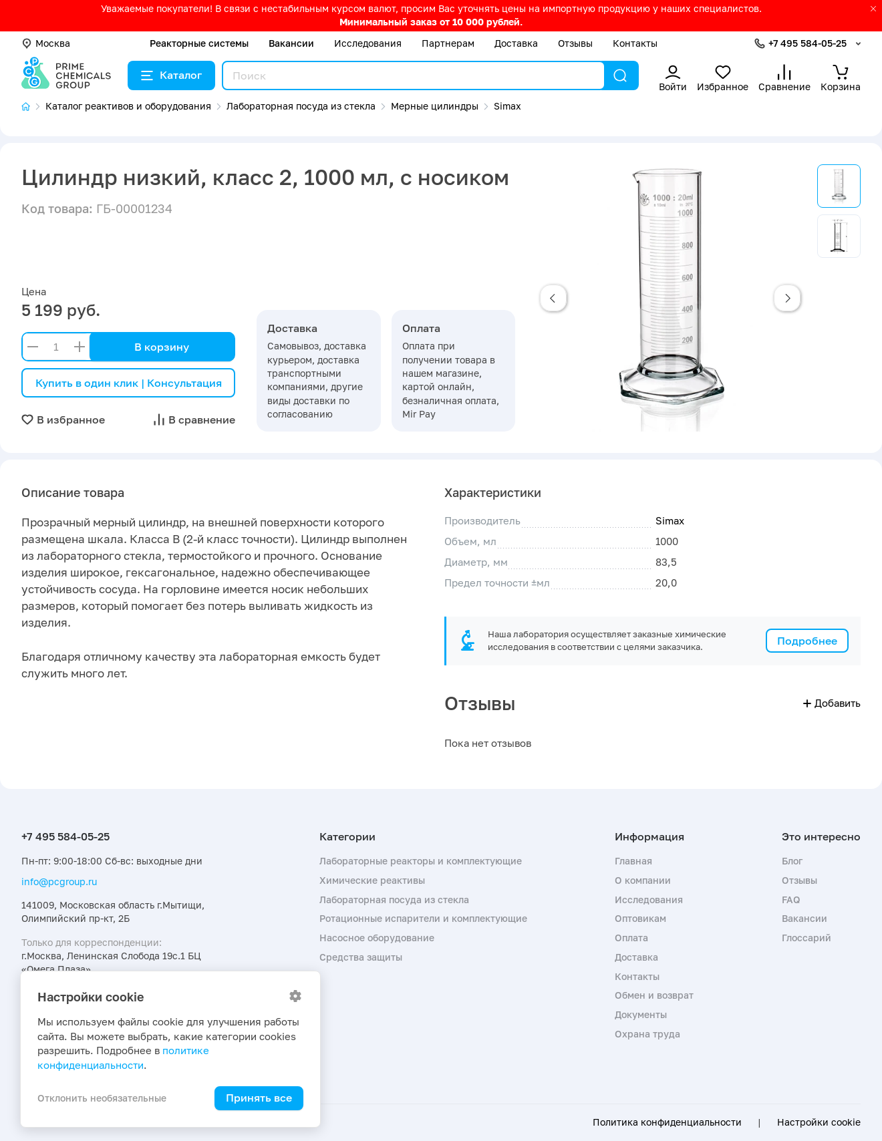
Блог (792, 860)
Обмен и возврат (654, 995)
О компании (643, 880)
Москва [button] (45, 43)
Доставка (516, 43)
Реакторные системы (199, 43)
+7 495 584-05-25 (807, 43)
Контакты (635, 43)
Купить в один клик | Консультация (128, 382)
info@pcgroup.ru (59, 881)
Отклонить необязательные (101, 1098)
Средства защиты (360, 957)
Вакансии (291, 43)
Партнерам (448, 43)
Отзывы (575, 43)
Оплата (631, 937)
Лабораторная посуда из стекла (394, 899)
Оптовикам (640, 918)
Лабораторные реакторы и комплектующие (420, 860)
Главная (633, 860)
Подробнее (807, 640)
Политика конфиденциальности (667, 1122)
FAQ (791, 899)
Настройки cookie (819, 1122)
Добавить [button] (832, 703)
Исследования (368, 43)
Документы (641, 1014)
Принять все (259, 1097)
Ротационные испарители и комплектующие (423, 918)
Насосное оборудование (376, 937)
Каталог (171, 75)
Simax (669, 520)
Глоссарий (806, 937)
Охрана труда (647, 1033)
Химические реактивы (372, 880)
